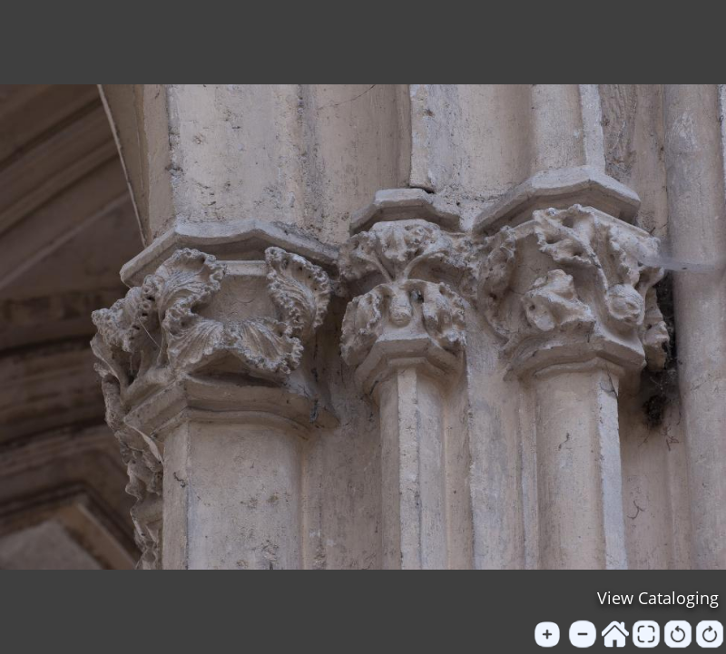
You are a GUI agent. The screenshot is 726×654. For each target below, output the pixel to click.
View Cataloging (658, 598)
